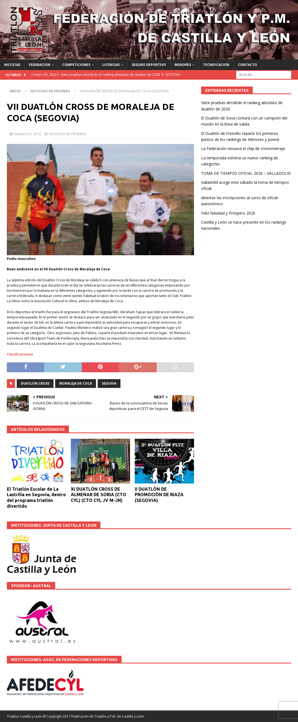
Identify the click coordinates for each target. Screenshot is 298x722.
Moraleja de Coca (75, 383)
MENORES (183, 64)
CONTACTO (247, 64)
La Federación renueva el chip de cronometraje (243, 148)
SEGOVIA (109, 383)
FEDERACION (39, 64)
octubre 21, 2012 (27, 133)
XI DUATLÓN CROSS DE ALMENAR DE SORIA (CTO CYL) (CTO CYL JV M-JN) (98, 495)
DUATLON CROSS (35, 383)
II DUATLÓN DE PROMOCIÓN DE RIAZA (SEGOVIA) (159, 495)
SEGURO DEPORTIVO (149, 64)
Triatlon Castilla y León (24, 716)
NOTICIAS (12, 64)
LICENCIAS (111, 64)
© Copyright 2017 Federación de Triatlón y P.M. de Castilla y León (93, 716)
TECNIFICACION (216, 64)
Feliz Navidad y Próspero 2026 (228, 213)
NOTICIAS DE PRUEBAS (68, 133)
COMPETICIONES (76, 64)
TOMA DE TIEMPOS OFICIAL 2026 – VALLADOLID (246, 173)
